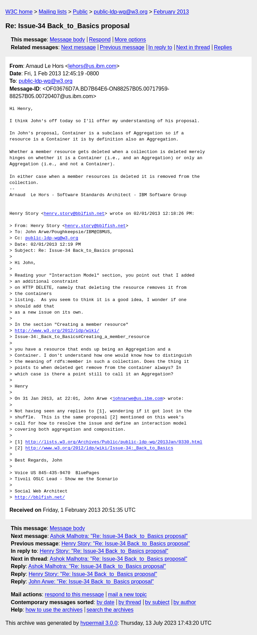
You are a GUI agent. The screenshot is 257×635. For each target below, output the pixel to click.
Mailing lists (53, 12)
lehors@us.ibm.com (92, 66)
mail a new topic (127, 594)
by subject (157, 602)
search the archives (110, 610)
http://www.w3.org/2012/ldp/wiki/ (57, 331)
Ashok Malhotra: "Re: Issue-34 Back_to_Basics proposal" (119, 536)
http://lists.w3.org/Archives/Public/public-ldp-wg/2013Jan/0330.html (113, 442)
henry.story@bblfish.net (74, 214)
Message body (67, 39)
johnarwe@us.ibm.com (137, 399)
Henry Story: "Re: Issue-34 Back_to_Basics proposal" (125, 543)
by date (105, 602)
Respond (100, 39)
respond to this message (74, 594)
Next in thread (193, 47)
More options (130, 39)
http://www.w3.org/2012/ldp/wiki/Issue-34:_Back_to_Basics (99, 448)
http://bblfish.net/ (40, 497)
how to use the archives (54, 610)
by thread (130, 602)
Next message (78, 47)
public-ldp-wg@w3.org (121, 12)
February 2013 (171, 12)
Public (80, 12)
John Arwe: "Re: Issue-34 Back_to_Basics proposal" (91, 581)
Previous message (122, 47)
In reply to (160, 47)
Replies (223, 47)
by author (184, 602)
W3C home (19, 12)
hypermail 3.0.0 (98, 623)
